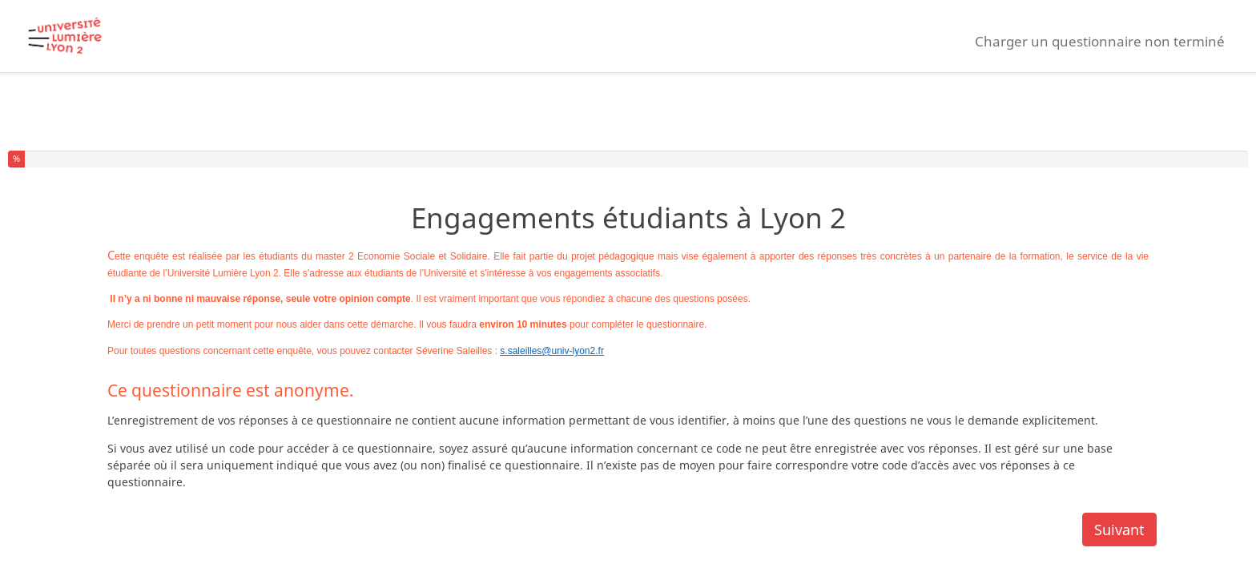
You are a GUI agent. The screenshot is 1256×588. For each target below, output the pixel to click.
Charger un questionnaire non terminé (1100, 41)
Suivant (1119, 529)
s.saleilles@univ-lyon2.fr (552, 350)
